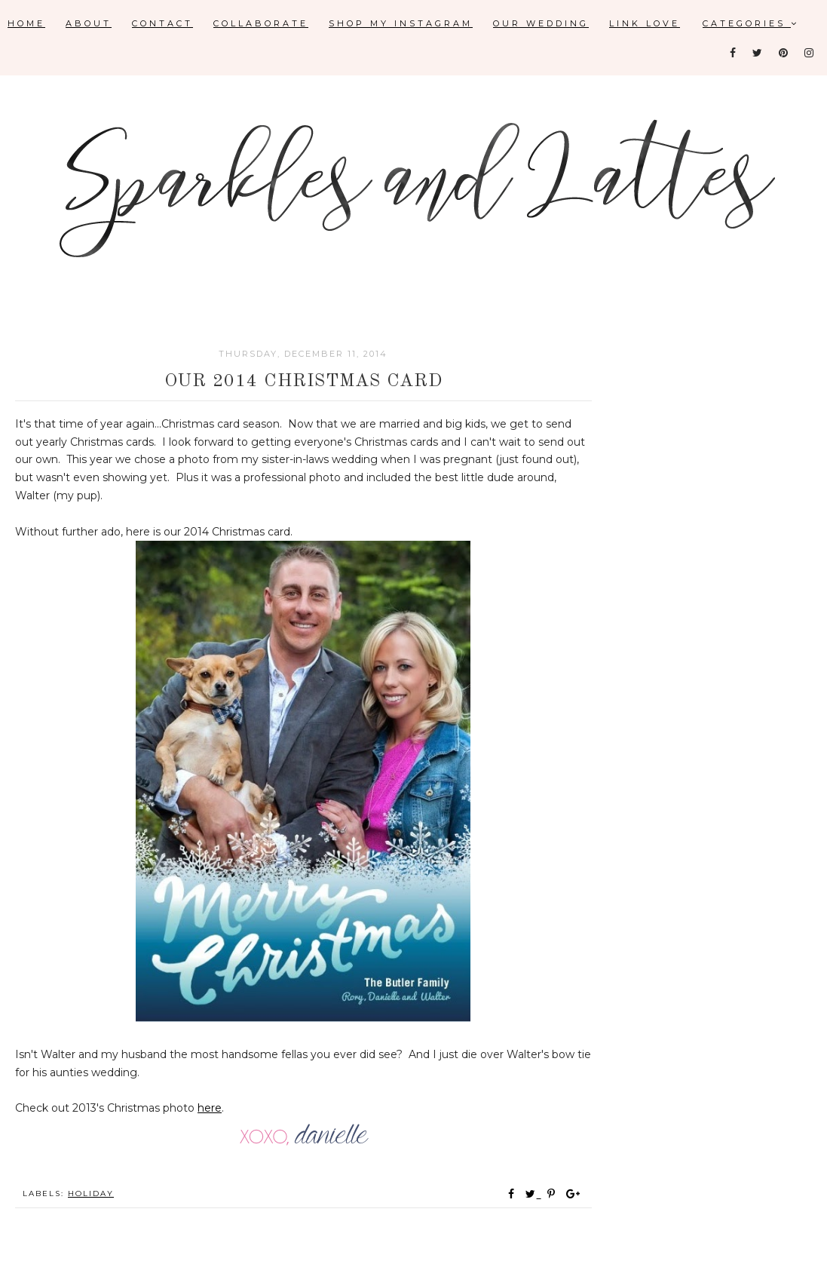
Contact (162, 23)
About (89, 23)
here (210, 1108)
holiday (91, 1193)
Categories (751, 23)
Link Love (644, 23)
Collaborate (260, 23)
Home (26, 23)
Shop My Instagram (401, 23)
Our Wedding (541, 23)
